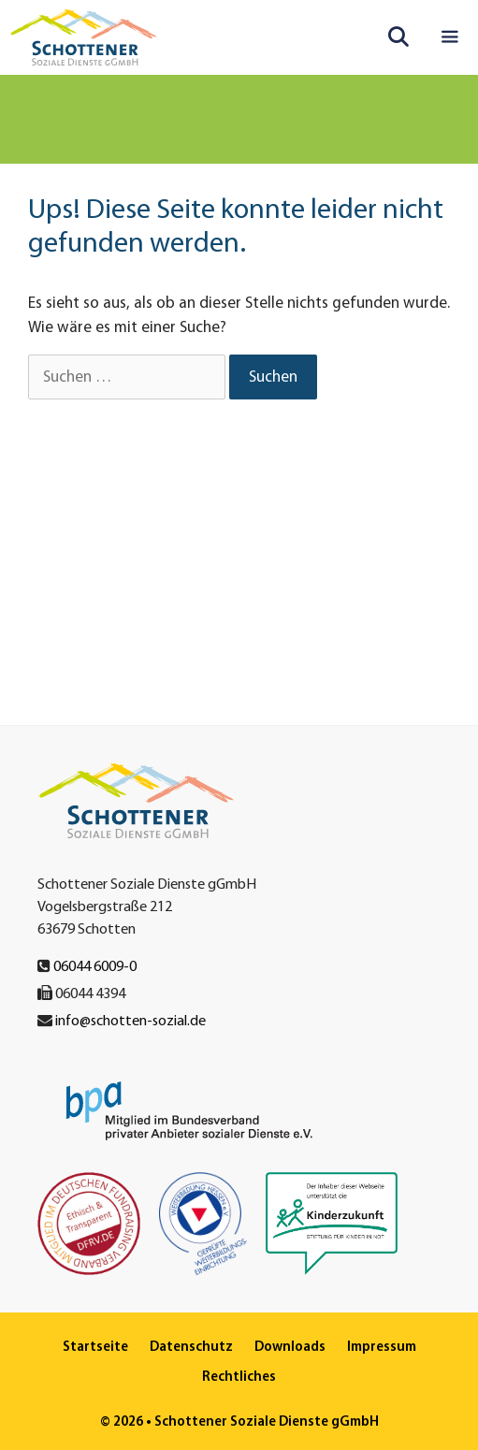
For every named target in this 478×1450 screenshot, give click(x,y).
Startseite (95, 1346)
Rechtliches (239, 1376)
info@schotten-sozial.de (130, 1020)
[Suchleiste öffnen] (398, 37)
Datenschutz (191, 1346)
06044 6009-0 (95, 966)
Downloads (290, 1346)
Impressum (381, 1346)
